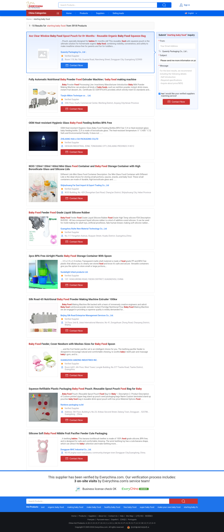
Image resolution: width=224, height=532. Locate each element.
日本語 (123, 519)
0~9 (153, 523)
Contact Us (112, 516)
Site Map (129, 516)
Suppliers (100, 13)
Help (122, 516)
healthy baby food (113, 507)
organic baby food (57, 507)
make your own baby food (170, 507)
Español (114, 519)
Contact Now (74, 65)
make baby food (95, 507)
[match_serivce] (159, 94)
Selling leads (118, 13)
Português (132, 519)
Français (90, 519)
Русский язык (103, 519)
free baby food (131, 507)
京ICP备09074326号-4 (138, 527)
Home (69, 13)
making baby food (76, 507)
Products (84, 13)
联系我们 (149, 516)
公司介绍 (139, 516)
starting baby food (193, 507)
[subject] (177, 60)
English (189, 13)
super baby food (148, 507)
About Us (102, 516)
